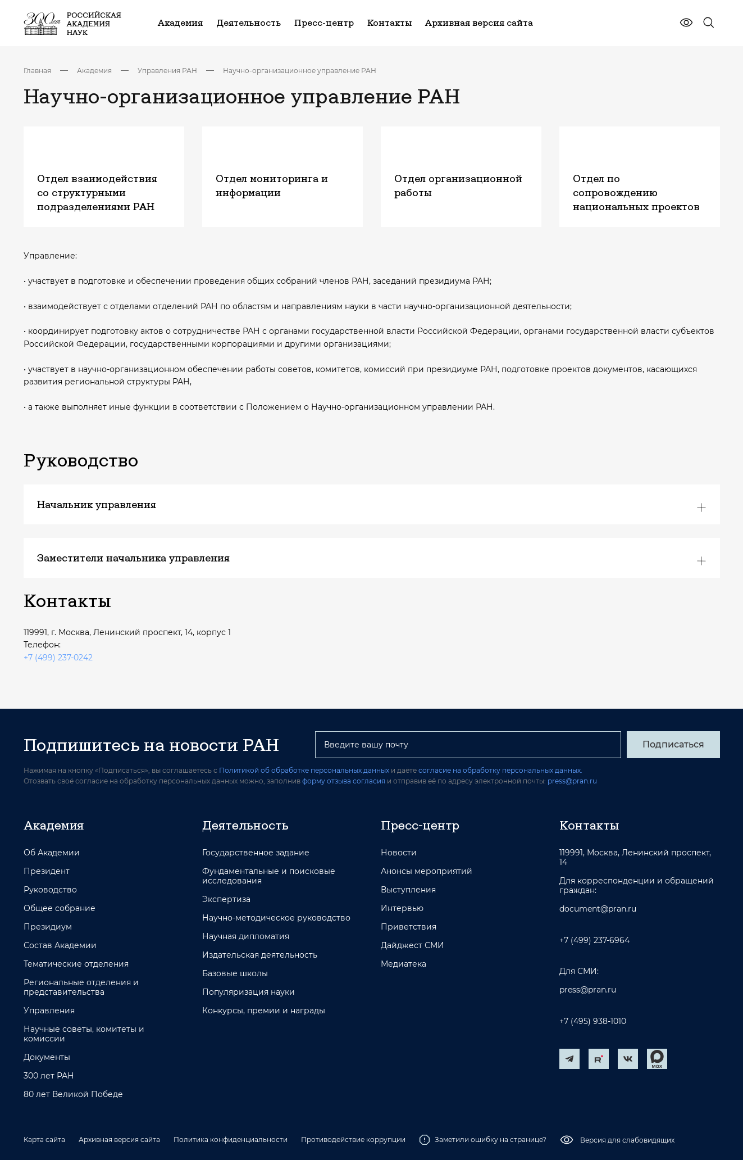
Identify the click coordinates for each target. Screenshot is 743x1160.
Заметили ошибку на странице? (482, 1139)
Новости (399, 853)
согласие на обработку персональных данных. (500, 770)
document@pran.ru (597, 909)
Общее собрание (59, 908)
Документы (47, 1057)
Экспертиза (226, 899)
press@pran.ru (572, 781)
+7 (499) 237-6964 (594, 940)
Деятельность (245, 825)
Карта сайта (44, 1139)
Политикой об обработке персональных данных (304, 770)
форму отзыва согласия (343, 781)
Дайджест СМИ (412, 945)
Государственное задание (255, 853)
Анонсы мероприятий (426, 871)
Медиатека (403, 964)
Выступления (408, 890)
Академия (94, 70)
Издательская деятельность (259, 955)
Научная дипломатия (245, 936)
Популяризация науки (248, 992)
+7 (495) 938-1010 (592, 1021)
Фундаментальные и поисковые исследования (268, 876)
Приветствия (408, 927)
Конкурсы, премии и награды (263, 1011)
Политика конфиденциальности (231, 1139)
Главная (37, 70)
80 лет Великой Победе (73, 1094)
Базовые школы (235, 973)
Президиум (48, 927)
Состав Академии (60, 945)
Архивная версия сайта (119, 1139)
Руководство (50, 890)
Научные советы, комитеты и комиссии (84, 1034)
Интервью (402, 908)
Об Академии (52, 853)
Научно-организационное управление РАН (299, 70)
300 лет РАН (49, 1076)
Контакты (589, 825)
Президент (47, 871)
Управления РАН (167, 70)
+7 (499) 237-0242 (58, 657)
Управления (49, 1011)
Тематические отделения (76, 964)
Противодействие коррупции (353, 1139)
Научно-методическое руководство (276, 918)
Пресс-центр (420, 825)
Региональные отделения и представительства (81, 987)
